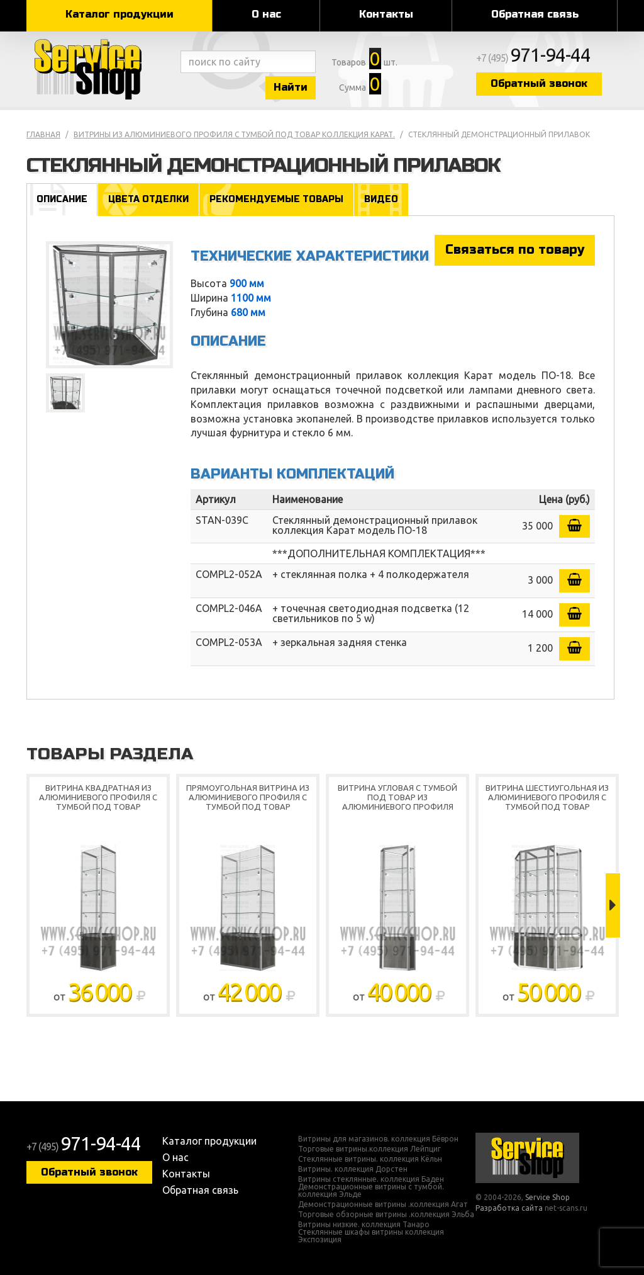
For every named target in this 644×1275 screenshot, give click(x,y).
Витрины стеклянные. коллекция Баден (371, 1179)
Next (613, 905)
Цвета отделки (148, 199)
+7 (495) (533, 58)
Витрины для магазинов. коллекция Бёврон (378, 1139)
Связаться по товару (514, 250)
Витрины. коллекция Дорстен (353, 1169)
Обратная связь (535, 14)
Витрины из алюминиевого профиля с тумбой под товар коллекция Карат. (234, 134)
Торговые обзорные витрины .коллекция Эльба (386, 1214)
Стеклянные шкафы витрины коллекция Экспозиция (371, 1236)
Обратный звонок (539, 83)
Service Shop (100, 69)
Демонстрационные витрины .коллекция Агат (383, 1204)
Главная (43, 134)
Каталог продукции (119, 14)
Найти (291, 87)
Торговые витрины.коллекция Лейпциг (369, 1149)
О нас (266, 14)
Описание (61, 199)
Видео (381, 199)
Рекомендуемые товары (276, 199)
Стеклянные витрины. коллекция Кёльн (370, 1159)
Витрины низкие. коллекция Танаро (364, 1224)
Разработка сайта (509, 1208)
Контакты (386, 14)
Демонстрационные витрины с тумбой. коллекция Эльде (371, 1190)
